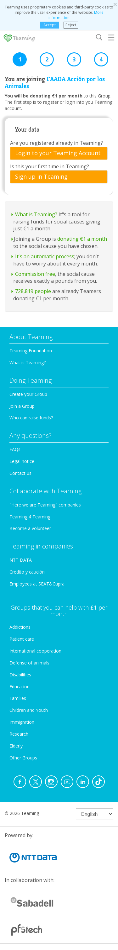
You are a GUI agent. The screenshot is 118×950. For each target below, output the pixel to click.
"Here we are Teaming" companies (45, 505)
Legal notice (21, 461)
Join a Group (22, 406)
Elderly (16, 746)
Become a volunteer (30, 528)
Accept (49, 25)
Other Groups (23, 758)
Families (17, 698)
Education (19, 687)
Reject (70, 25)
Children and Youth (28, 710)
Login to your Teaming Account (58, 153)
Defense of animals (29, 663)
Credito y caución (27, 572)
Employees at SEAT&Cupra (37, 584)
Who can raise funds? (31, 418)
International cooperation (35, 651)
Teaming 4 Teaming (29, 517)
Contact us (20, 473)
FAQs (14, 449)
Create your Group (28, 394)
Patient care (21, 639)
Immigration (21, 722)
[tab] (58, 153)
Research (18, 734)
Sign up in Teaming (41, 177)
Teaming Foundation (30, 351)
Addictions (20, 627)
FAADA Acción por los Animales (55, 82)
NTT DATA (20, 560)
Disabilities (20, 675)
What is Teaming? (27, 362)
